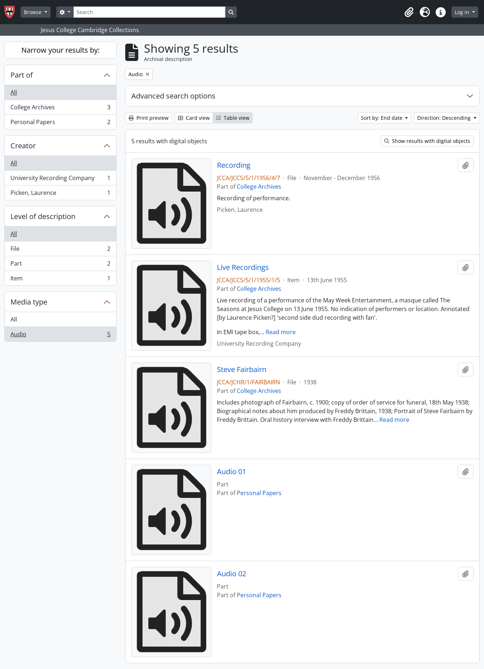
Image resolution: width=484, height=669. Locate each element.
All (13, 92)
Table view (232, 117)
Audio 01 (231, 471)
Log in (463, 12)
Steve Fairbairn (241, 369)
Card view (194, 117)
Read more (281, 332)
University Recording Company (60, 179)
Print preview (148, 117)
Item (60, 279)
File (60, 250)
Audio (60, 335)
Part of (21, 75)
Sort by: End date (382, 117)
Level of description (42, 216)
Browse (33, 12)
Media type (28, 302)
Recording (233, 165)
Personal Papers (60, 123)
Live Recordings (243, 267)
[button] (409, 12)
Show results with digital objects (427, 140)
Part (60, 265)
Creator (23, 145)
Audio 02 (231, 573)
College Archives (60, 109)
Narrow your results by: (60, 50)
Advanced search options (173, 96)
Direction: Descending (444, 117)
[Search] (149, 12)
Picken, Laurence (60, 194)
